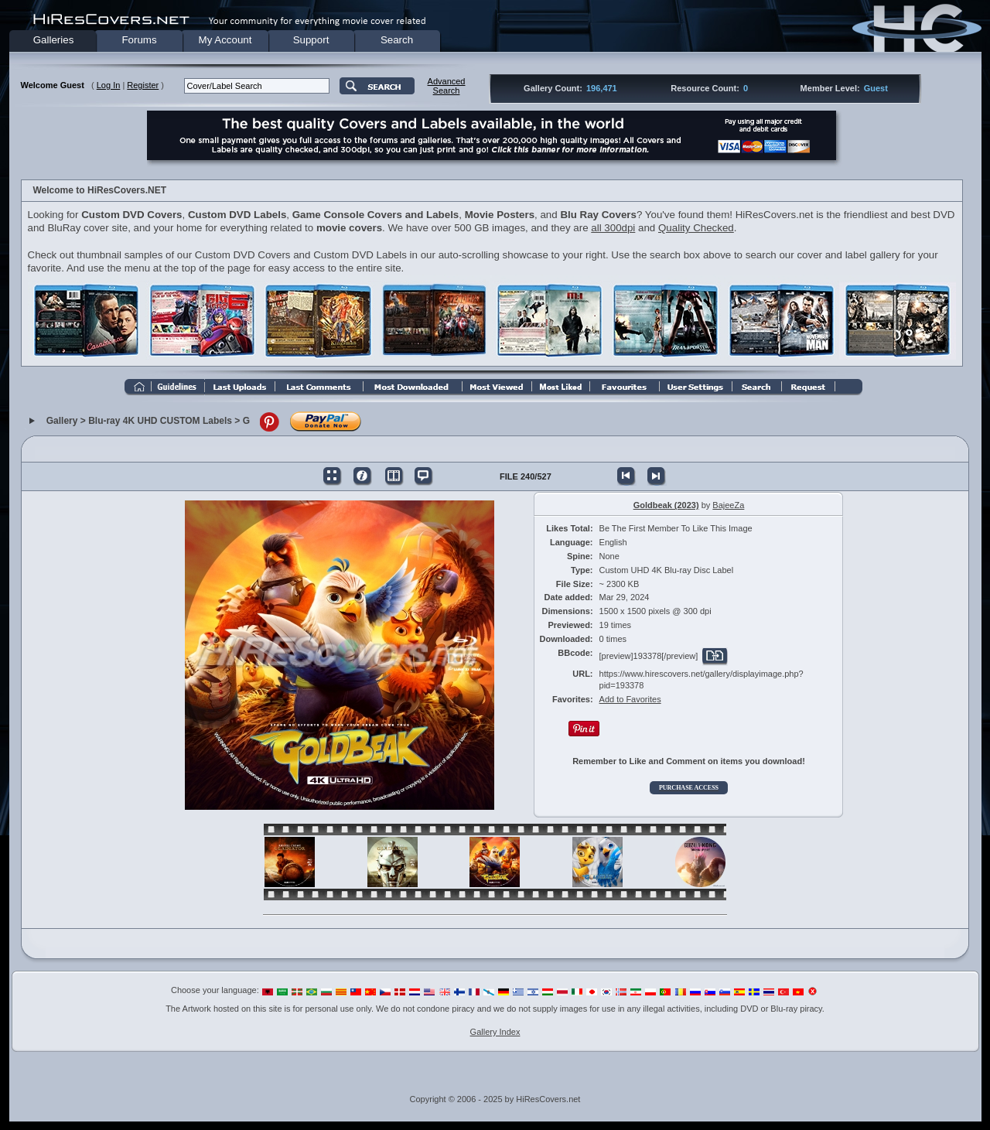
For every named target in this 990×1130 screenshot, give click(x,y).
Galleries (53, 40)
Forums (138, 40)
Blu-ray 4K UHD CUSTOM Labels (160, 421)
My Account (225, 40)
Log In (109, 85)
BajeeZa (728, 505)
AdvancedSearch (447, 86)
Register (143, 85)
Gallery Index (495, 1031)
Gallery (62, 421)
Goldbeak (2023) (666, 505)
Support (311, 40)
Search (397, 40)
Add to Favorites (630, 699)
